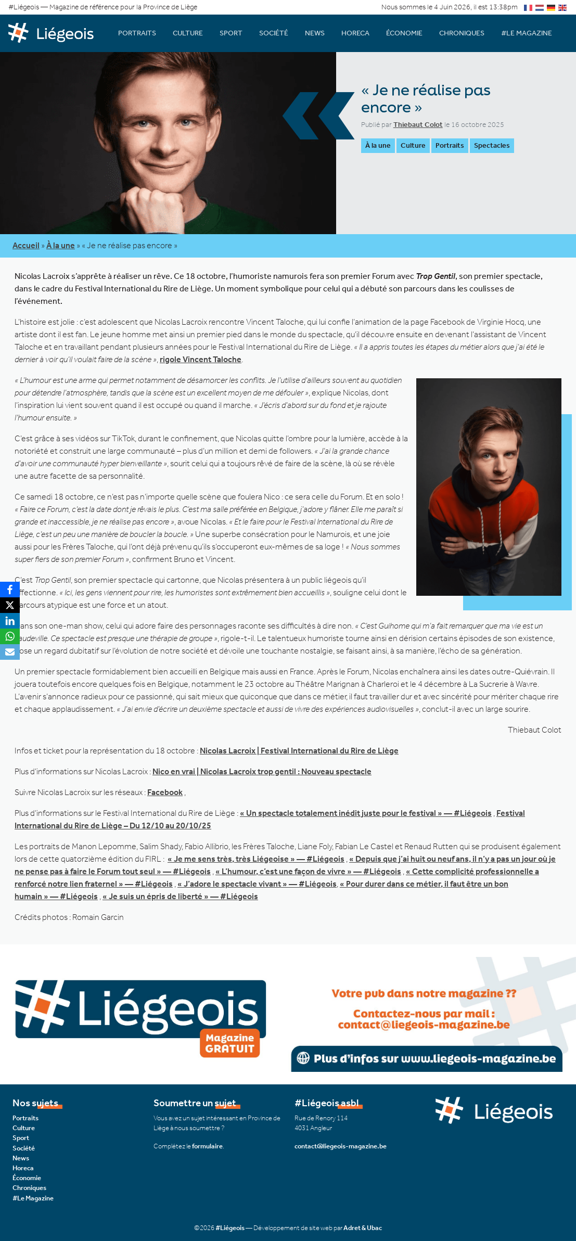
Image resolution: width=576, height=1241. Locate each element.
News (315, 33)
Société (273, 33)
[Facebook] (10, 589)
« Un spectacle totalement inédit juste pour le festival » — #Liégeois (366, 813)
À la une (378, 145)
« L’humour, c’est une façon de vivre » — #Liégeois (308, 871)
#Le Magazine (526, 33)
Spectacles (492, 145)
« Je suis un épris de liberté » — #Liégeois (180, 896)
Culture (188, 33)
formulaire (207, 1146)
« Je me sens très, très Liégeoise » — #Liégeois (256, 859)
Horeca (355, 33)
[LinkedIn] (10, 621)
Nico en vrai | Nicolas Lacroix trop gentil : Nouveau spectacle (262, 771)
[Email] (10, 652)
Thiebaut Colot (418, 124)
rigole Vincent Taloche (200, 359)
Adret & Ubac (362, 1228)
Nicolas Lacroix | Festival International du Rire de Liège (299, 751)
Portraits (137, 33)
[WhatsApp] (10, 636)
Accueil (26, 245)
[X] (10, 605)
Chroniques (461, 33)
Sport (231, 33)
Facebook (165, 792)
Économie (404, 33)
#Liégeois (230, 1228)
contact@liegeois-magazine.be (341, 1146)
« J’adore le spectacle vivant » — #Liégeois (257, 884)
